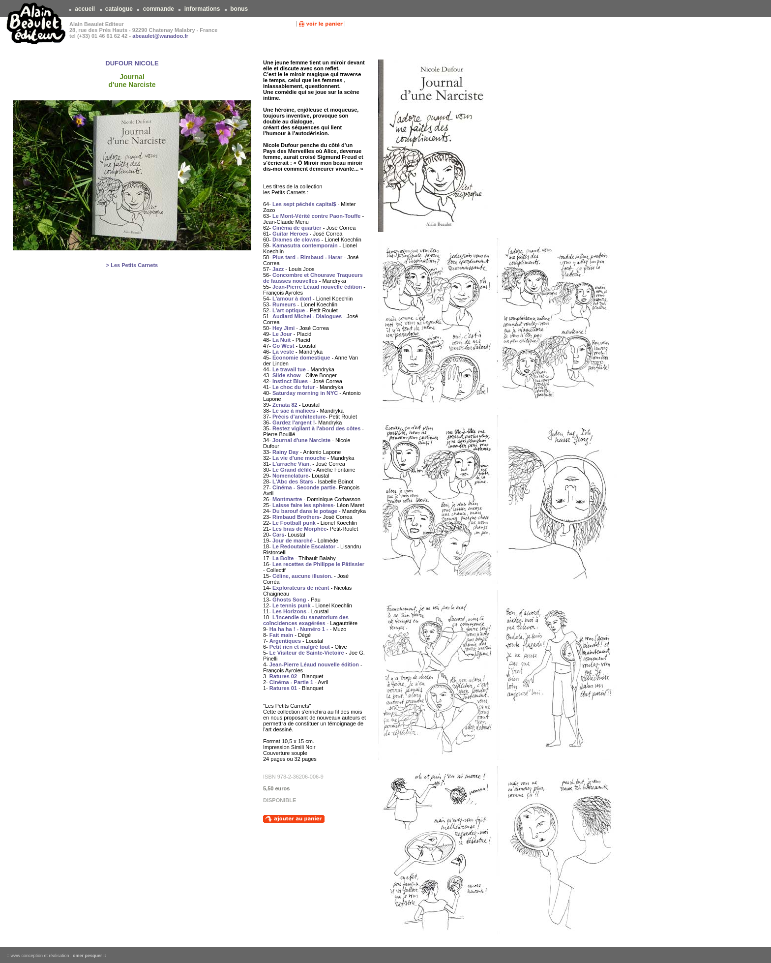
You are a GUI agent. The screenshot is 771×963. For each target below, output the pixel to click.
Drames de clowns (296, 239)
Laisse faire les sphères (302, 505)
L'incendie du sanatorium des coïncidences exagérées (306, 620)
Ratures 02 (283, 676)
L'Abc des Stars (292, 481)
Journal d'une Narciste (301, 440)
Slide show (286, 375)
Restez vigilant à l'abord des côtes (316, 428)
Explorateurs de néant (300, 588)
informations (201, 8)
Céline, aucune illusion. (302, 576)
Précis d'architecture (299, 417)
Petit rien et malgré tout (299, 647)
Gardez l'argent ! (293, 422)
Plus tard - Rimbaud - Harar (307, 257)
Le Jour (282, 334)
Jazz (278, 269)
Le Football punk (294, 523)
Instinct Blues (290, 381)
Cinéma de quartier (297, 228)
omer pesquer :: (89, 955)
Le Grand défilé (292, 470)
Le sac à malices (293, 411)
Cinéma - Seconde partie (303, 487)
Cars (278, 535)
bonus (239, 8)
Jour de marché (292, 540)
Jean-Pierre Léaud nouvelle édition (317, 287)
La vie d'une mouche (299, 458)
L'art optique (288, 310)
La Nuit (281, 340)
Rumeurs (284, 304)
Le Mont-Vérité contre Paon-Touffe (316, 216)
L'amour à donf (291, 298)
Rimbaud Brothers (296, 517)
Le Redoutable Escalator (303, 546)
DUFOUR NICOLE (131, 63)
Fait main (281, 635)
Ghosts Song (289, 599)
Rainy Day (285, 452)
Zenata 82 (284, 405)
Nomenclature (290, 476)
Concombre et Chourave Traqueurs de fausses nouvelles (313, 278)
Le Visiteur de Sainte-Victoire (306, 653)
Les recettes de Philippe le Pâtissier (318, 564)
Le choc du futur (293, 387)
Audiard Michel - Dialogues (307, 316)
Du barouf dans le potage (304, 511)
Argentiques (285, 641)
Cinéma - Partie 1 (291, 682)
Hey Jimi (283, 328)
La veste (283, 352)
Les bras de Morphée (299, 529)
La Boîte (283, 558)
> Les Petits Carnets (132, 265)
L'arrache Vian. (291, 464)
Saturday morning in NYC (305, 393)
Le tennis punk (291, 605)
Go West (283, 346)
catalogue (119, 8)
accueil (84, 8)
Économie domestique (301, 358)
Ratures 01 (283, 688)
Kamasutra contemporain (305, 245)
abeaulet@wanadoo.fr (160, 36)
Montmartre (287, 499)
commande (158, 8)
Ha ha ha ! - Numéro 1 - (298, 629)
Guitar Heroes (290, 234)
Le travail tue (289, 369)
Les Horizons (289, 611)
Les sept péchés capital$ (304, 204)
